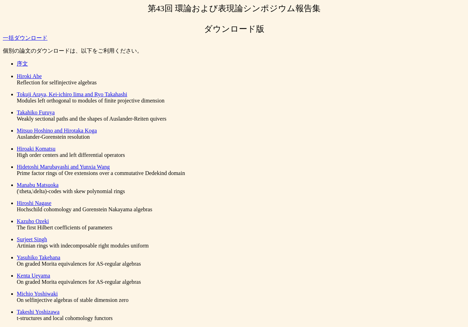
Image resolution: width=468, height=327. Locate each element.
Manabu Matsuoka (38, 185)
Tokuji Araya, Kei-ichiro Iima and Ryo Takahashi (72, 94)
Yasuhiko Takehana (38, 257)
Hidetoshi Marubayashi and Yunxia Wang (63, 167)
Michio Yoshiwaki (37, 294)
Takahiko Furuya (36, 112)
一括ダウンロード (25, 38)
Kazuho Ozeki (33, 221)
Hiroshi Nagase (34, 203)
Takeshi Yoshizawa (38, 312)
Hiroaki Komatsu (36, 149)
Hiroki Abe (29, 76)
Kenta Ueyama (33, 276)
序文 (22, 64)
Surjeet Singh (32, 239)
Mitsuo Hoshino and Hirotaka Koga (57, 131)
